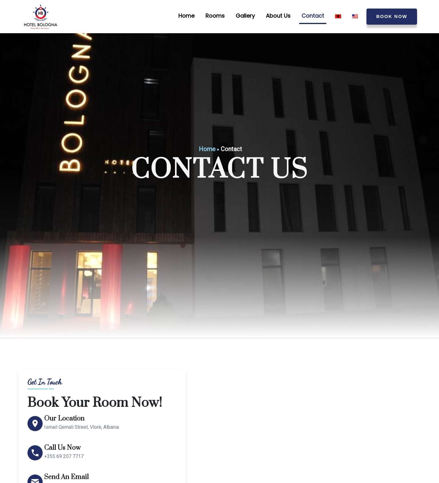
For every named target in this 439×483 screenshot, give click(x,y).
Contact (313, 16)
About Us (278, 16)
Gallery (245, 16)
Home (186, 16)
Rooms (215, 16)
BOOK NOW (391, 16)
